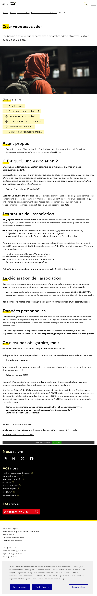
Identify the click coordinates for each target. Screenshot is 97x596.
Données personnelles (18, 126)
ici (34, 152)
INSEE (57, 399)
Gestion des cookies (12, 540)
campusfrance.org (13, 476)
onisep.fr (8, 482)
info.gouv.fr (9, 547)
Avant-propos (14, 106)
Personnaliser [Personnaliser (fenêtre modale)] (78, 587)
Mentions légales (10, 528)
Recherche (85, 3)
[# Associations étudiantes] (36, 430)
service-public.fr (47, 407)
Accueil (5, 13)
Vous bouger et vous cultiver (20, 13)
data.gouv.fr (11, 556)
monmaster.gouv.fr (13, 479)
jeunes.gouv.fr (11, 495)
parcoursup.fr (11, 488)
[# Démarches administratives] (18, 434)
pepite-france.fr (12, 485)
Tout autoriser (20, 587)
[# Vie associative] (11, 430)
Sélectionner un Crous (21, 511)
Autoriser (56, 442)
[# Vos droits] (57, 430)
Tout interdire (42, 587)
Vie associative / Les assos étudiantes (44, 13)
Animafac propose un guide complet (33, 302)
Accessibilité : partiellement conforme (21, 531)
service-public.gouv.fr (15, 550)
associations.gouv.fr (80, 292)
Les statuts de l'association (21, 116)
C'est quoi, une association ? (22, 111)
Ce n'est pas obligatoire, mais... (23, 132)
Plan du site (8, 534)
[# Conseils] (71, 430)
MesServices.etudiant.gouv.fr (18, 473)
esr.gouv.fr (9, 492)
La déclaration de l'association (23, 121)
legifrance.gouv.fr (13, 553)
